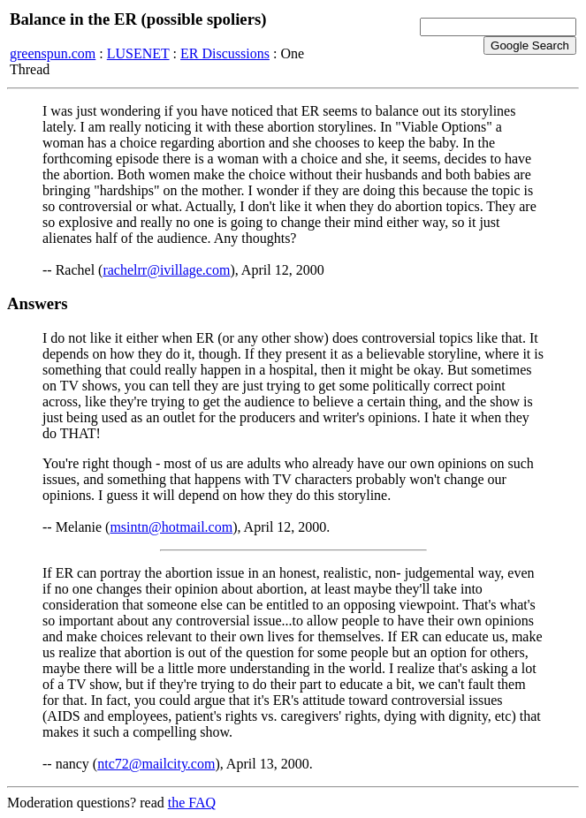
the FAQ (192, 802)
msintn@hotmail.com (171, 526)
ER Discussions (225, 53)
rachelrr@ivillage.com (166, 269)
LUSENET (138, 53)
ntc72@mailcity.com (156, 763)
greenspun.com (52, 53)
